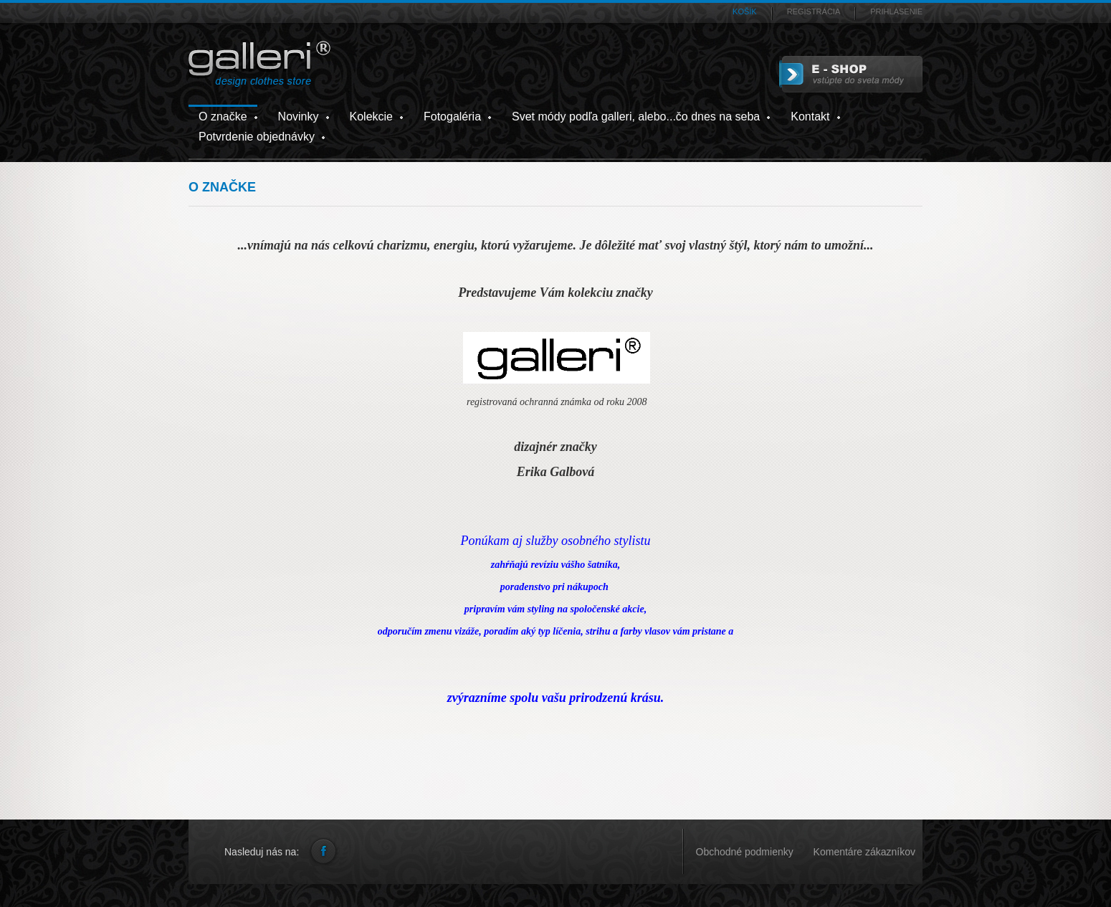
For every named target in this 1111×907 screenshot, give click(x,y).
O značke (223, 116)
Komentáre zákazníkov (864, 852)
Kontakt (810, 116)
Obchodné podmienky (746, 852)
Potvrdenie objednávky (257, 136)
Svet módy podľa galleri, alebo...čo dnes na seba (636, 116)
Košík (745, 11)
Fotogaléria (452, 116)
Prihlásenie (896, 11)
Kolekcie (371, 116)
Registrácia (814, 11)
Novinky (298, 116)
